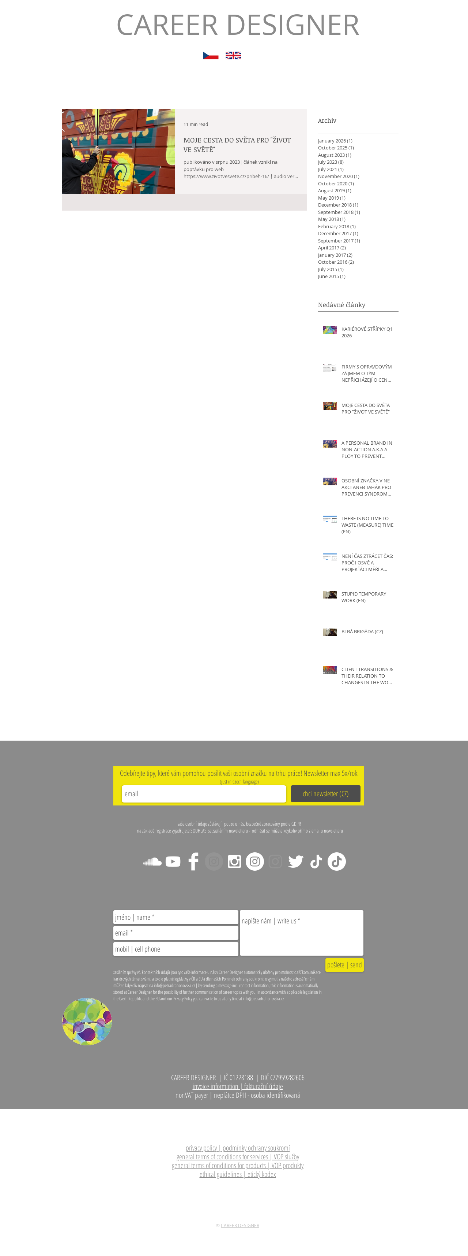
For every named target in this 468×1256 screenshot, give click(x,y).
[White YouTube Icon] (173, 861)
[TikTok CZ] (337, 861)
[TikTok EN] (316, 861)
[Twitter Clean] (296, 861)
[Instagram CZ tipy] (255, 861)
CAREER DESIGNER (240, 1225)
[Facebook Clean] (193, 861)
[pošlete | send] (344, 965)
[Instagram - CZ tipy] (234, 861)
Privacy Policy (182, 998)
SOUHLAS (198, 830)
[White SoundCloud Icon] (152, 861)
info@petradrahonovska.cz (263, 1113)
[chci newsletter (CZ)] (326, 793)
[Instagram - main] (214, 861)
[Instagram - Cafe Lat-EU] (275, 861)
